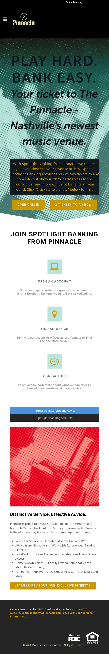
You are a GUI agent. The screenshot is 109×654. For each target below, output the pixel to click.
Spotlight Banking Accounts (55, 418)
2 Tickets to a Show (73, 204)
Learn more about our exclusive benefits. (53, 585)
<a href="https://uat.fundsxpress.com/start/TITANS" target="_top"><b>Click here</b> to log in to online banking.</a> (79, 18)
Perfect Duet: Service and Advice (54, 411)
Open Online (28, 204)
